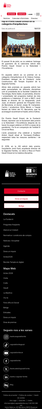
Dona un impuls (21, 199)
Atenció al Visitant (10, 230)
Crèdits (30, 400)
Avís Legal (13, 400)
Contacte (21, 191)
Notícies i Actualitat (11, 241)
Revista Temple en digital (13, 262)
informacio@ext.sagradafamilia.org (16, 403)
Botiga (21, 206)
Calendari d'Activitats (20, 18)
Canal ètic (22, 400)
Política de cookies (25, 395)
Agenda (6, 246)
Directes (34, 18)
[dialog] (38, 404)
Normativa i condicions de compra (17, 235)
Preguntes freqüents (11, 224)
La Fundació (8, 219)
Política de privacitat (10, 395)
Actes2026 (8, 257)
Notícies (6, 18)
